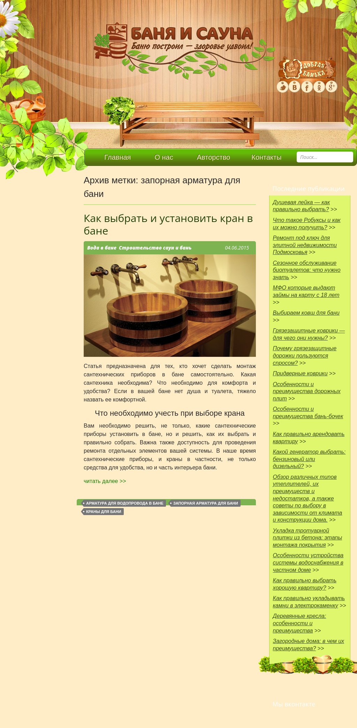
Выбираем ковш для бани (306, 313)
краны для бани (103, 511)
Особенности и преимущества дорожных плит (307, 391)
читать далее (105, 481)
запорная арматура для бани (205, 503)
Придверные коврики (300, 373)
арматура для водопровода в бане (125, 503)
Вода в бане (101, 247)
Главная (117, 157)
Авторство (213, 157)
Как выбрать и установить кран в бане (168, 224)
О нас (163, 157)
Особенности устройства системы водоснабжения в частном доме (308, 562)
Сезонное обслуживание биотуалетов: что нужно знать (307, 270)
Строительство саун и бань (155, 247)
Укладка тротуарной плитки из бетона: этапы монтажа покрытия (307, 538)
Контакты (266, 157)
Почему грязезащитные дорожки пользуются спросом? (305, 355)
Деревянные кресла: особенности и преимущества (299, 623)
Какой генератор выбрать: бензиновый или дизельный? (309, 459)
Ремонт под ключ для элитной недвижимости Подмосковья (305, 245)
